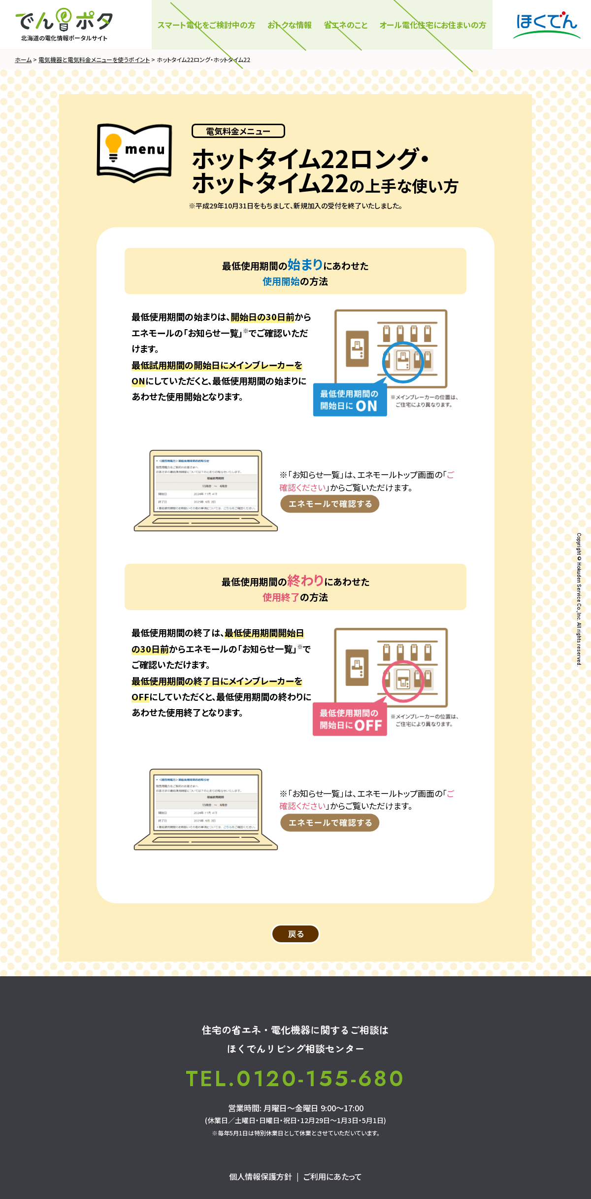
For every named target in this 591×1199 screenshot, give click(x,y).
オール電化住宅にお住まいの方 (433, 25)
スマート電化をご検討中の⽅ (207, 25)
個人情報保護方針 (260, 1176)
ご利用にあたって (332, 1176)
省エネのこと (345, 25)
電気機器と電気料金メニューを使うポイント (94, 59)
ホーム (23, 59)
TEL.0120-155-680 (295, 1079)
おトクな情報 (289, 25)
